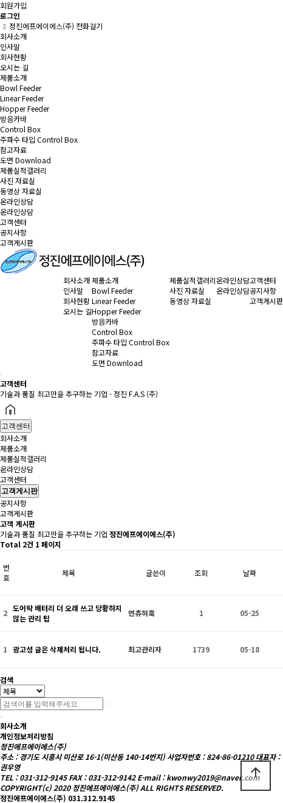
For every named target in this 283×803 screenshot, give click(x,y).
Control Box (20, 129)
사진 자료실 (17, 180)
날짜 (249, 573)
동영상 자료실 (21, 191)
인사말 (10, 46)
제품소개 (13, 77)
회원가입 (13, 5)
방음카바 (13, 119)
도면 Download (25, 160)
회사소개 (13, 36)
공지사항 (13, 232)
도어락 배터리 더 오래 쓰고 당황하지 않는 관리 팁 (67, 613)
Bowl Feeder (20, 88)
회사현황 (13, 57)
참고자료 (13, 149)
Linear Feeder (22, 98)
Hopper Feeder (24, 108)
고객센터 (13, 222)
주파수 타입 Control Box (39, 139)
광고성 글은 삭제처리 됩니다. (57, 649)
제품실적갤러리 (23, 170)
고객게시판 (16, 242)
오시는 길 (14, 67)
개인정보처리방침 (26, 736)
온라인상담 (16, 201)
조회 (201, 573)
